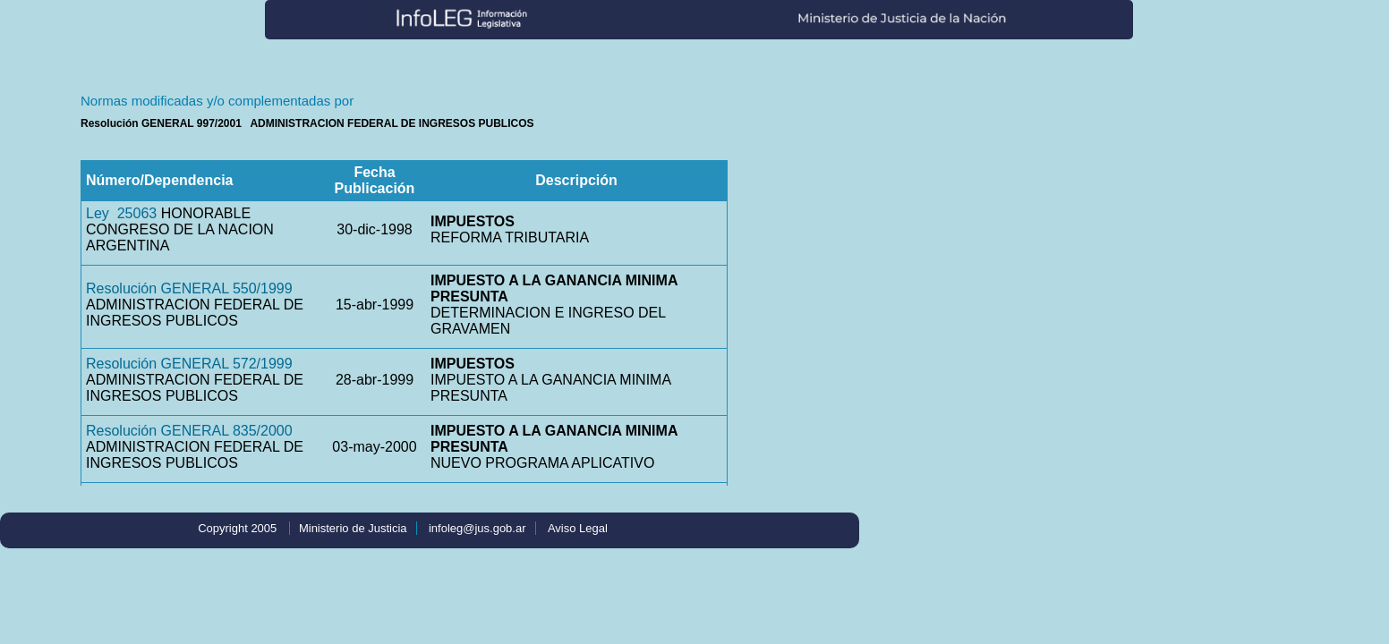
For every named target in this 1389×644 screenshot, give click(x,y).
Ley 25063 (121, 213)
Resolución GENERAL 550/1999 (189, 288)
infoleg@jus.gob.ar (477, 528)
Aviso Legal (578, 528)
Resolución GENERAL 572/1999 (189, 363)
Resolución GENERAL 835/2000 (189, 430)
